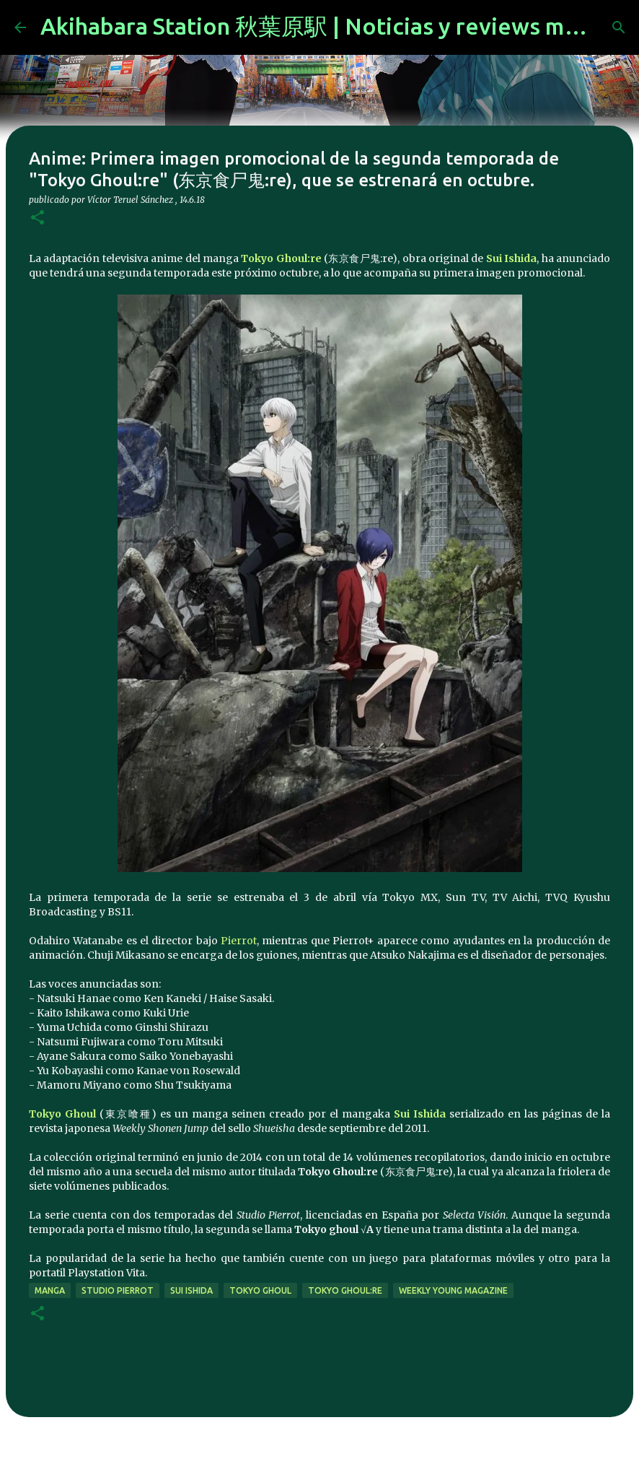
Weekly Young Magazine (453, 1290)
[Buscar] (618, 27)
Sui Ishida (511, 258)
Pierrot (239, 940)
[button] (37, 218)
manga (50, 1290)
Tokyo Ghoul (62, 1113)
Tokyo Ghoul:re (281, 258)
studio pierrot (117, 1290)
